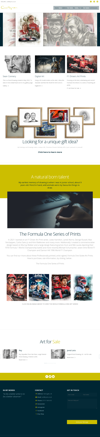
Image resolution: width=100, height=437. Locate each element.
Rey (20, 350)
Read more (22, 360)
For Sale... (81, 8)
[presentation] (81, 414)
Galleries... (65, 8)
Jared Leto (71, 350)
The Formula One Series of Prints (50, 263)
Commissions (93, 8)
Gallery (5, 86)
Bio (74, 8)
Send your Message (82, 422)
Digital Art (38, 86)
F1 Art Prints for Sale (73, 88)
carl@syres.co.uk (11, 1)
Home (57, 8)
